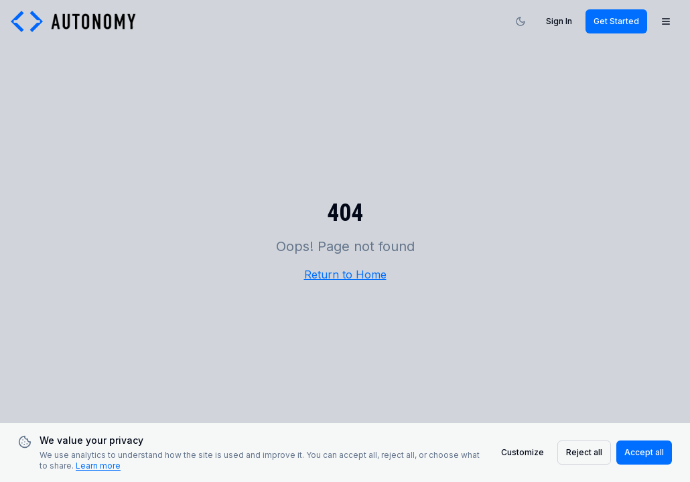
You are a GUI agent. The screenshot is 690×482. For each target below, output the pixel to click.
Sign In (559, 21)
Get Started (616, 21)
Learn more (98, 466)
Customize (522, 452)
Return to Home (345, 274)
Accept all (644, 452)
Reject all (584, 452)
